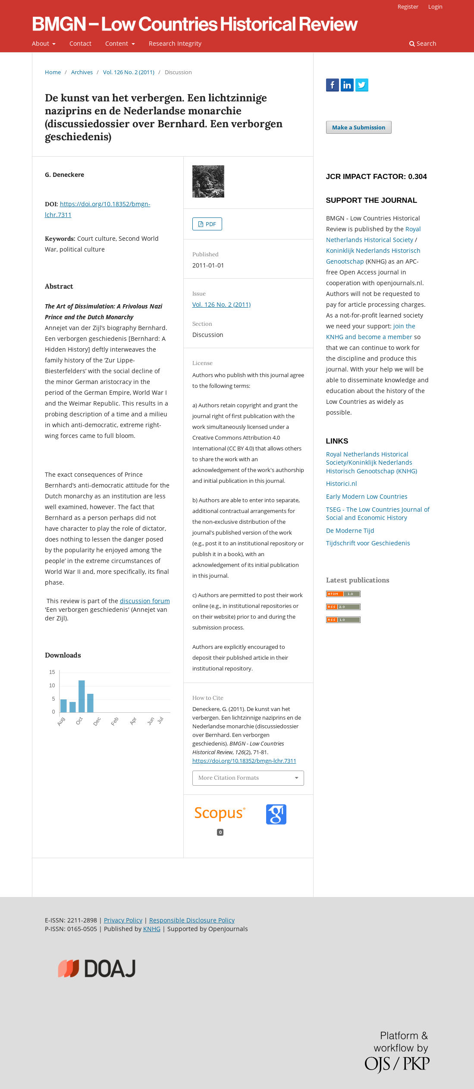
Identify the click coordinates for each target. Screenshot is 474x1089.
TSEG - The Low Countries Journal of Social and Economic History (378, 513)
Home (53, 72)
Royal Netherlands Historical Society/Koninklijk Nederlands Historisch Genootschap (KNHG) (371, 462)
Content (117, 43)
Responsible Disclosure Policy (192, 920)
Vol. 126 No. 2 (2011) (128, 72)
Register (408, 6)
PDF (210, 224)
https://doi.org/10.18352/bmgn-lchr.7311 (244, 761)
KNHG (151, 929)
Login (435, 6)
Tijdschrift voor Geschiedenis (368, 543)
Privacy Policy (123, 920)
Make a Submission (359, 127)
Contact (80, 43)
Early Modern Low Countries (367, 496)
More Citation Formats (228, 777)
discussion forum (145, 601)
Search (422, 43)
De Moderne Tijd (350, 530)
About (41, 43)
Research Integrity (175, 43)
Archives (82, 72)
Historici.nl (341, 483)
